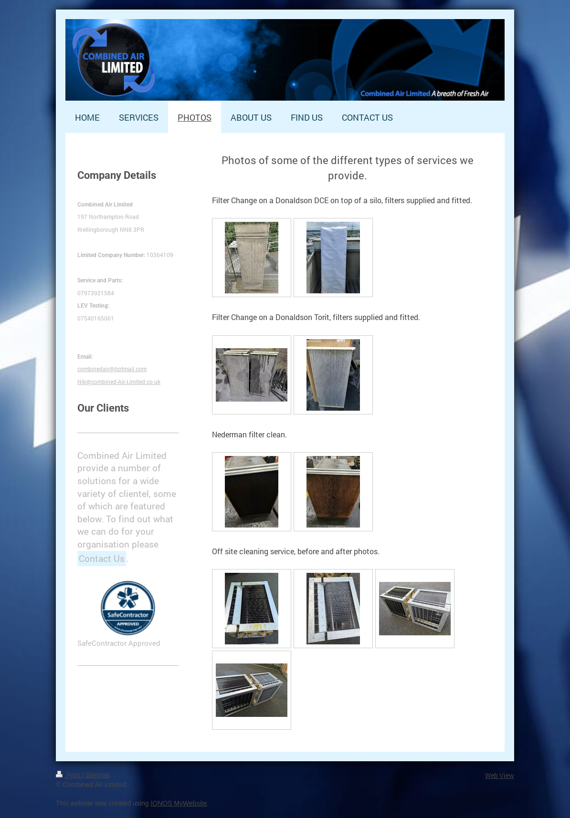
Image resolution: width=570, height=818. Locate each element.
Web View (499, 775)
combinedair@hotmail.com (112, 369)
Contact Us (102, 558)
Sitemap (97, 775)
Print (69, 775)
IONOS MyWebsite (178, 803)
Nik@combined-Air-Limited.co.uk (118, 381)
